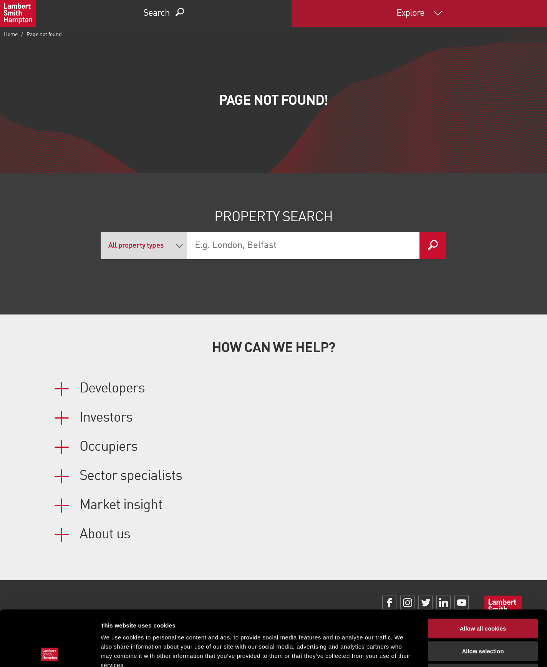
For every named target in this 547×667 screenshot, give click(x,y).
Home (11, 34)
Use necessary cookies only (482, 618)
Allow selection (483, 596)
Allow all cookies (483, 573)
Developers (112, 389)
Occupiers (109, 447)
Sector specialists (131, 476)
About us (105, 534)
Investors (106, 418)
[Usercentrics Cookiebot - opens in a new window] (49, 652)
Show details (403, 652)
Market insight (121, 505)
